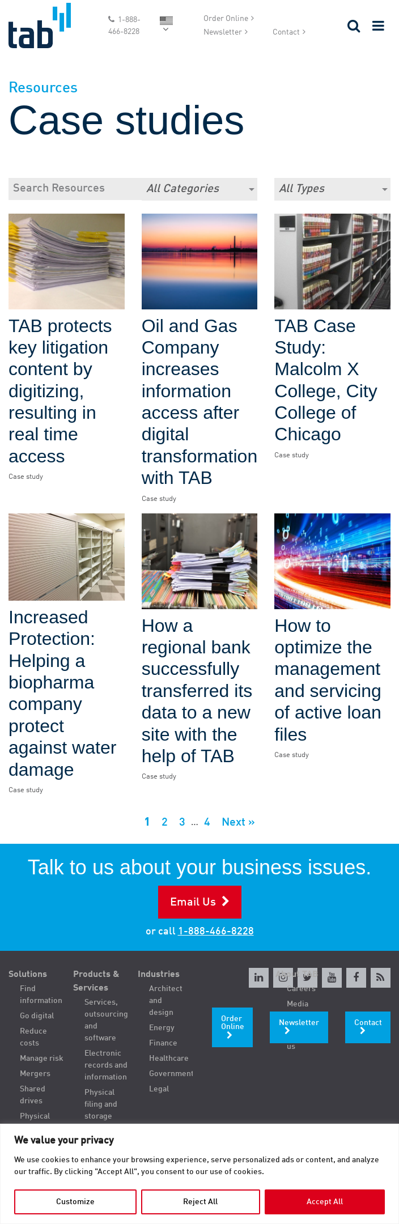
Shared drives (32, 1095)
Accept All (325, 1202)
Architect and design (165, 1001)
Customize (75, 1202)
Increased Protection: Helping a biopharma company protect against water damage (62, 693)
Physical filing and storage (100, 1104)
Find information (41, 995)
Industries (159, 974)
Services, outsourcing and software (106, 1020)
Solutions (28, 974)
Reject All (200, 1202)
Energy (162, 1028)
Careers (301, 989)
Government (171, 1074)
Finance (163, 1043)
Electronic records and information (106, 1065)
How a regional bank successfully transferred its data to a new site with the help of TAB (197, 690)
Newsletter (222, 32)
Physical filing (35, 1122)
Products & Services (96, 981)
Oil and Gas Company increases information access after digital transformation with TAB (200, 402)
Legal (159, 1089)
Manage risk (41, 1058)
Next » (238, 822)
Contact (286, 32)
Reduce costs (33, 1037)
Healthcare (169, 1058)
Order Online (225, 19)
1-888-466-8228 (124, 26)
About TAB (297, 974)
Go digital (37, 1016)
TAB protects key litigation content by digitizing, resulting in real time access (60, 391)
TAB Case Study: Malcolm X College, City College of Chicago (325, 380)
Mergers (35, 1074)
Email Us (193, 902)
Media (297, 1004)
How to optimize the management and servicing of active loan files (327, 680)
